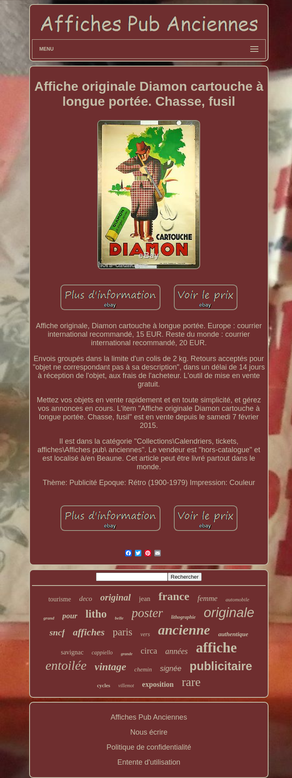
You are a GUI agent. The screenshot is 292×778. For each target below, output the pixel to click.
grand (48, 618)
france (173, 596)
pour (69, 615)
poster (147, 613)
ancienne (184, 629)
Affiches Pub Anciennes (149, 717)
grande (126, 654)
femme (207, 598)
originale (229, 612)
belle (119, 618)
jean (144, 599)
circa (149, 651)
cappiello (102, 653)
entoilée (65, 665)
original (115, 597)
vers (145, 634)
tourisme (59, 599)
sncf (57, 632)
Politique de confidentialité (149, 747)
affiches (88, 632)
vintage (110, 667)
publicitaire (221, 666)
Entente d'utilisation (149, 762)
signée (170, 669)
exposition (158, 684)
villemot (126, 685)
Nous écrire (148, 732)
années (176, 651)
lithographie (183, 617)
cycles (103, 685)
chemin (143, 669)
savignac (72, 652)
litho (96, 614)
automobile (237, 599)
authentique (233, 634)
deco (85, 599)
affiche (216, 648)
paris (122, 631)
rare (191, 681)
